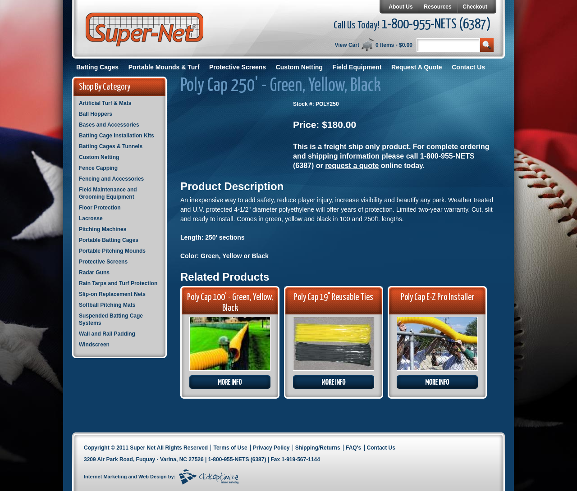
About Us (400, 7)
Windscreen (94, 344)
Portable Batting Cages (108, 240)
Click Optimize (208, 477)
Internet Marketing (105, 476)
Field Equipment (357, 67)
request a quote (352, 165)
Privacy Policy (271, 448)
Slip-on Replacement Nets (112, 294)
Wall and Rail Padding (107, 334)
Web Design (152, 476)
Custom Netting (299, 67)
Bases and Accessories (109, 125)
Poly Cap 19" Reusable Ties (333, 297)
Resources (437, 7)
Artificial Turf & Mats (105, 103)
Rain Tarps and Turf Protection (118, 283)
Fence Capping (98, 168)
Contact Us (468, 67)
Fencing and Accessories (111, 179)
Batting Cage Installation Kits (116, 135)
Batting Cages (97, 67)
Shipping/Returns (317, 448)
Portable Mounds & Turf (164, 67)
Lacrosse (91, 218)
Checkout (475, 7)
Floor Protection (100, 208)
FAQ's (353, 448)
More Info (229, 382)
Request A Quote (416, 67)
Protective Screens (237, 67)
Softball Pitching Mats (107, 305)
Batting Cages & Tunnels (110, 146)
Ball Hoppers (95, 114)
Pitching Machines (102, 229)
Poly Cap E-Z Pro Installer (437, 297)
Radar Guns (94, 272)
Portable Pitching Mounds (112, 251)
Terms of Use (230, 448)
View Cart (346, 45)
